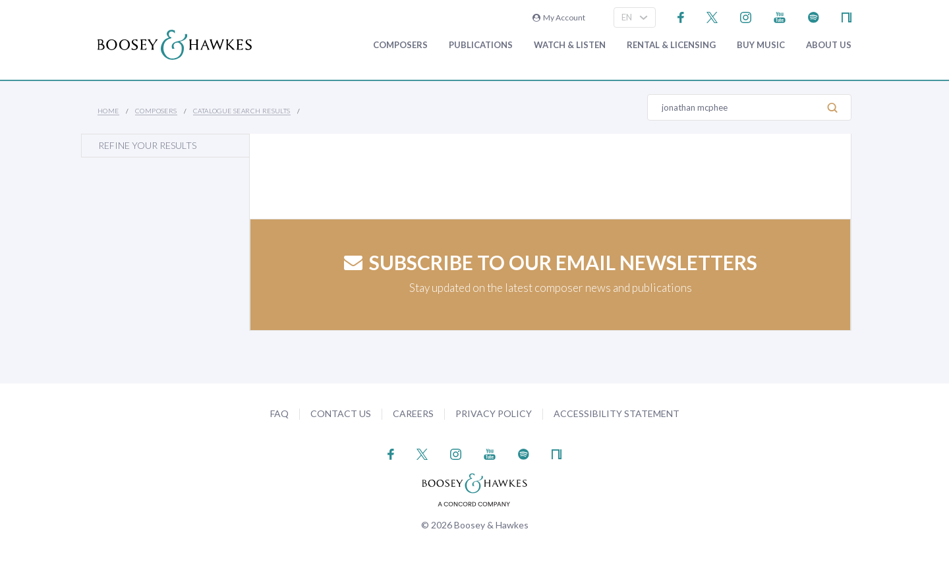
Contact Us (340, 413)
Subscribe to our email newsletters (550, 262)
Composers (400, 45)
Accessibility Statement (616, 413)
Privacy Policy (493, 413)
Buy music (761, 45)
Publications (481, 45)
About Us (828, 45)
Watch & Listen (570, 45)
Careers (413, 413)
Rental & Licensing (671, 45)
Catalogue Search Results (242, 111)
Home (108, 111)
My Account (558, 17)
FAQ (279, 413)
